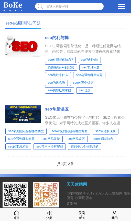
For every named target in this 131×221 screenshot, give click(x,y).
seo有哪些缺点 (103, 139)
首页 (16, 214)
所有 (82, 214)
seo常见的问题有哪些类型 (26, 131)
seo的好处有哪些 (59, 90)
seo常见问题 (90, 67)
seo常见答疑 (51, 139)
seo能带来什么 (58, 75)
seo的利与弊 (57, 37)
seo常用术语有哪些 (49, 146)
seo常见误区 (57, 109)
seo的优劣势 (56, 82)
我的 (114, 214)
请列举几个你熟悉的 (85, 146)
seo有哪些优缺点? (60, 60)
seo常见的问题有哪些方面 (69, 131)
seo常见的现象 (105, 131)
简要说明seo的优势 (61, 67)
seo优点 (84, 90)
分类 (49, 214)
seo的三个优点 (83, 82)
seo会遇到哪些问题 (89, 75)
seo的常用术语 (18, 146)
